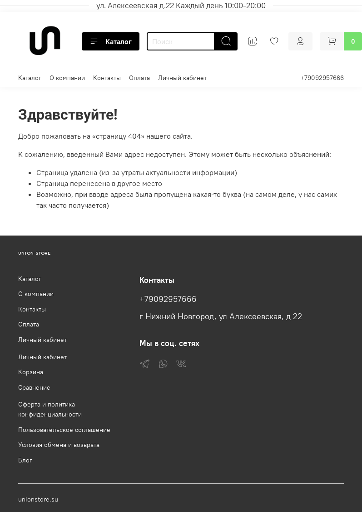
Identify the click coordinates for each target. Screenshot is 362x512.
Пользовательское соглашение (64, 430)
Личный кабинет (182, 78)
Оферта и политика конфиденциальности (50, 409)
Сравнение (34, 387)
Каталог (110, 41)
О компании (67, 78)
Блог (25, 460)
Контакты (107, 78)
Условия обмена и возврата (58, 445)
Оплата (139, 78)
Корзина (30, 372)
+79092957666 (322, 78)
